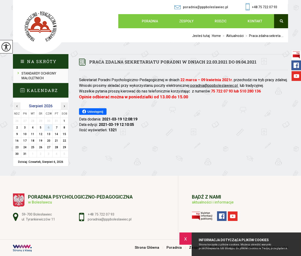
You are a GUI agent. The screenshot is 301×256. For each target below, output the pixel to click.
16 (17, 140)
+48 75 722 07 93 (261, 7)
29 (64, 147)
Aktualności (232, 35)
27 (48, 147)
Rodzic (220, 21)
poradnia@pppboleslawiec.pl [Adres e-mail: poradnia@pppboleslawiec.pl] (109, 219)
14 (56, 134)
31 (25, 154)
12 (40, 134)
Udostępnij (92, 111)
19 (40, 140)
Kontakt (255, 21)
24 (25, 147)
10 (25, 134)
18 (32, 140)
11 (32, 134)
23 (17, 147)
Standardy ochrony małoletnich (38, 76)
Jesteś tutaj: (202, 35)
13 (48, 134)
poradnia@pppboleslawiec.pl (201, 7)
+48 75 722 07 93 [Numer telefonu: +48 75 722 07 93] (101, 214)
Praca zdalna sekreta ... (263, 35)
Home (216, 35)
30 (17, 154)
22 (64, 140)
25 (32, 147)
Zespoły (186, 21)
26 (40, 147)
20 (48, 140)
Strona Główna (127, 21)
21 (56, 140)
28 (56, 147)
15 (64, 134)
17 (25, 140)
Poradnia (150, 21)
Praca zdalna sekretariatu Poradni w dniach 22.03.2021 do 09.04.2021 (173, 62)
